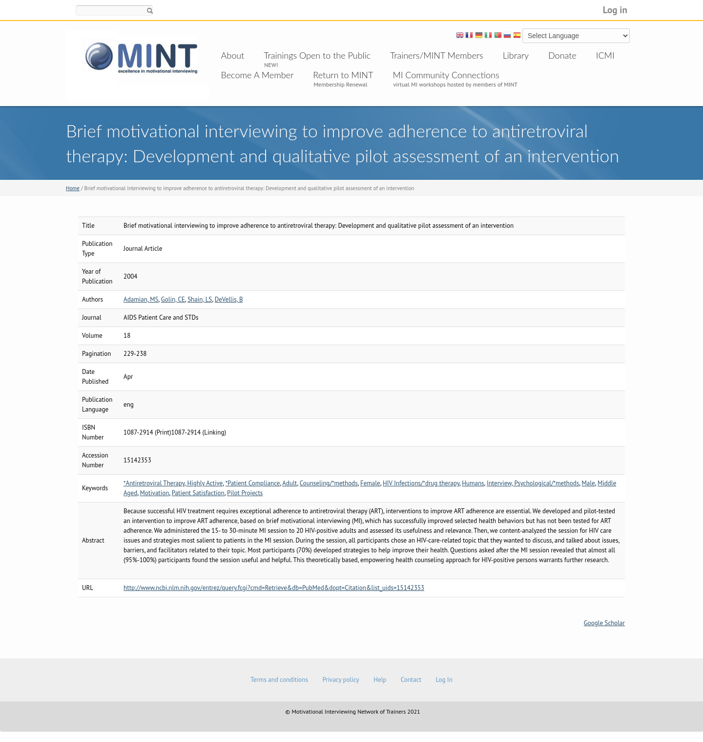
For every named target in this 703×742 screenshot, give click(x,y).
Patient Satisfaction (198, 493)
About (233, 55)
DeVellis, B (229, 299)
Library (516, 55)
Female (370, 483)
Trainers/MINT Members (436, 55)
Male (588, 483)
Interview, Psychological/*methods (533, 483)
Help (379, 680)
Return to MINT (343, 75)
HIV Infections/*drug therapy (421, 483)
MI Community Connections (446, 75)
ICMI (605, 55)
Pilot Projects (245, 493)
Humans (473, 483)
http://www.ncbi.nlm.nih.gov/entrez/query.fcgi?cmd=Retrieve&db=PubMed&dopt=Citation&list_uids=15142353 (274, 588)
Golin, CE (173, 299)
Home (73, 188)
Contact (411, 680)
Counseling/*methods (329, 483)
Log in (615, 9)
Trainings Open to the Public (317, 55)
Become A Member (257, 75)
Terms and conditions (279, 680)
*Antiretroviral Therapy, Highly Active (173, 483)
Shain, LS (199, 299)
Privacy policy (340, 680)
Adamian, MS (141, 299)
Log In (443, 680)
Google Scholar (604, 623)
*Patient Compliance (253, 483)
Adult (289, 483)
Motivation (154, 493)
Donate (562, 55)
